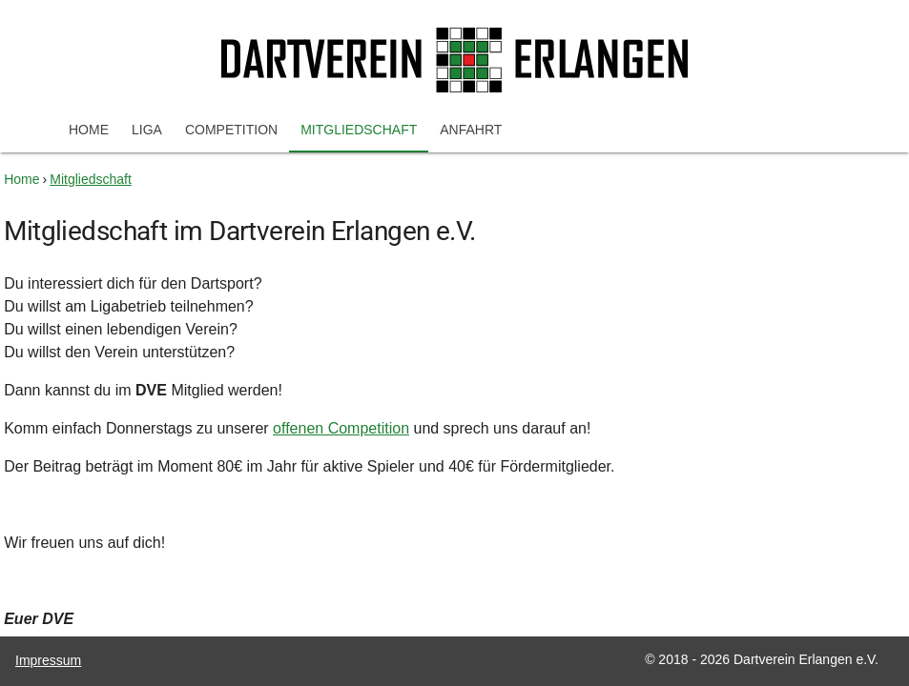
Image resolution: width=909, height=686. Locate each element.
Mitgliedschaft (358, 129)
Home (88, 129)
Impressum (48, 660)
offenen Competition (341, 428)
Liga (147, 129)
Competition (231, 129)
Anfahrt (470, 129)
